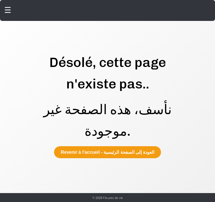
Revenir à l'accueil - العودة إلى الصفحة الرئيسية (107, 152)
